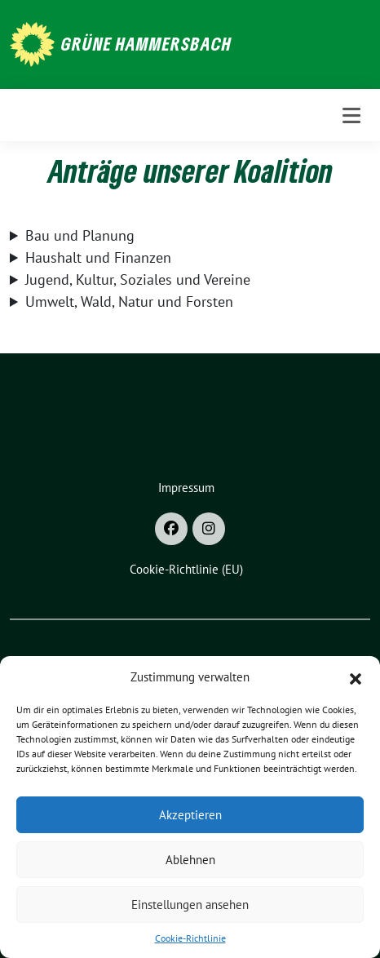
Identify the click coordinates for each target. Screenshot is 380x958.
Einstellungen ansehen (190, 904)
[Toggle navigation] (351, 115)
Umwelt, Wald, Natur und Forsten (129, 301)
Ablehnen (190, 859)
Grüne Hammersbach (146, 43)
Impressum (186, 487)
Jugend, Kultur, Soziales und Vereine (137, 279)
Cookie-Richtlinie (190, 938)
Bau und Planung (80, 235)
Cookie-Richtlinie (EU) (186, 569)
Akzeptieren (190, 815)
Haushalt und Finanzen (98, 257)
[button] (355, 677)
